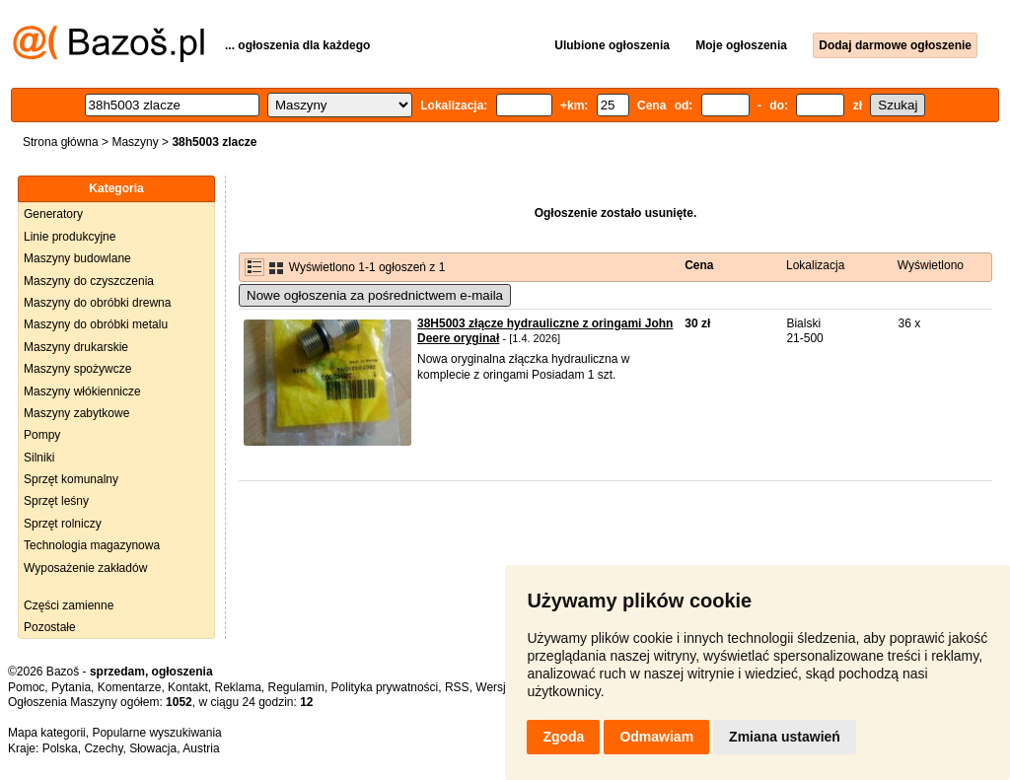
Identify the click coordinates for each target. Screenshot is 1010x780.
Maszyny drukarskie (76, 347)
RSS (457, 687)
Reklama (237, 687)
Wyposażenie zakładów (85, 568)
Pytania (71, 687)
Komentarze (130, 687)
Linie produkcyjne (69, 237)
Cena (699, 265)
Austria (200, 748)
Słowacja (153, 748)
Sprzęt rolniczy (63, 524)
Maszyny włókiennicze (82, 391)
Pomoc (26, 687)
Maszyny (134, 142)
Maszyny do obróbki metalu (96, 324)
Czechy (103, 748)
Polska (60, 748)
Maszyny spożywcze (77, 369)
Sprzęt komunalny (71, 479)
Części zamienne (68, 605)
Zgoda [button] (563, 737)
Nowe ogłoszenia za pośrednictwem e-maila (375, 295)
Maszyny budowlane (77, 258)
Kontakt (188, 687)
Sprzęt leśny (56, 501)
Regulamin (296, 687)
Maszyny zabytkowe (76, 413)
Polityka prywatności (385, 687)
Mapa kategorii (47, 733)
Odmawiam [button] (656, 737)
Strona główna (61, 142)
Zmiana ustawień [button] (784, 737)
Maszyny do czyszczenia (89, 281)
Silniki (39, 457)
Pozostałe (50, 627)
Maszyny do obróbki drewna (97, 303)
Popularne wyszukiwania (156, 733)
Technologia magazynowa (92, 545)
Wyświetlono (931, 265)
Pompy (42, 435)
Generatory (53, 214)
